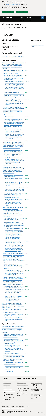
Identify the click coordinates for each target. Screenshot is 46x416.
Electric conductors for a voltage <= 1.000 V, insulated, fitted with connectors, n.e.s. (14, 287)
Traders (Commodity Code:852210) (13, 27)
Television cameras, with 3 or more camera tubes (13, 179)
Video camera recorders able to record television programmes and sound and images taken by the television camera (14, 189)
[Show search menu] (42, 17)
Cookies (12, 406)
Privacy (7, 406)
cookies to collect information (13, 4)
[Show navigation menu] (20, 17)
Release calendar (7, 389)
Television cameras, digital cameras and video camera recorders (13, 175)
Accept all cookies (8, 12)
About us (3, 406)
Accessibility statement (24, 406)
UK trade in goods (21, 383)
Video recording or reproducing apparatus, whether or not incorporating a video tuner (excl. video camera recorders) (13, 72)
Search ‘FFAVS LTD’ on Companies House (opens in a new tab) (37, 45)
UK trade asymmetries (22, 385)
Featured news (7, 383)
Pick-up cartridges (8, 114)
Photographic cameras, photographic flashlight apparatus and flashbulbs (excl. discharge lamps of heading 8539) (13, 311)
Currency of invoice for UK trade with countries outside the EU (36, 384)
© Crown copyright (39, 412)
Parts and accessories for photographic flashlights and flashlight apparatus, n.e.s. (14, 315)
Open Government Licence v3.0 (21, 411)
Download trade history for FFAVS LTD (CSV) (13, 56)
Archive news (6, 385)
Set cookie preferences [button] (21, 12)
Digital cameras (9, 371)
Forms (5, 387)
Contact (16, 406)
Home (3, 27)
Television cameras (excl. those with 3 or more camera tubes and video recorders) (14, 184)
